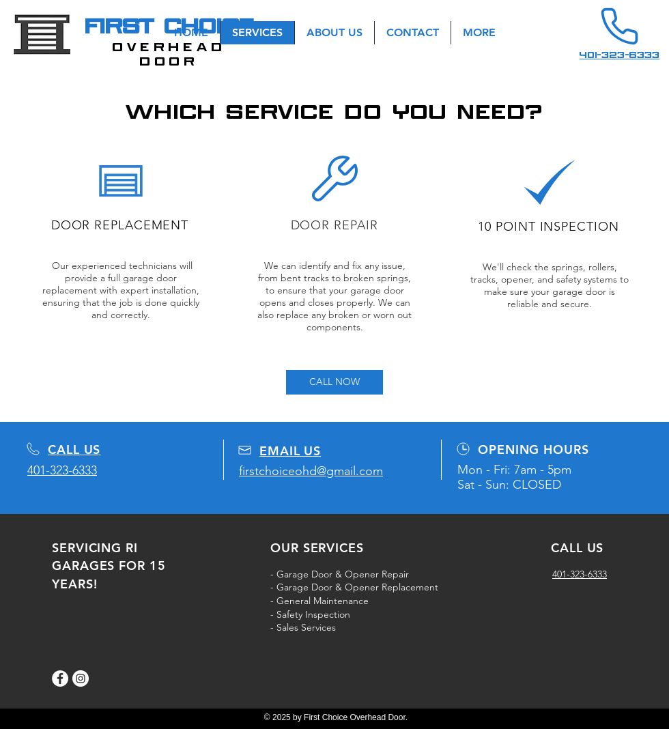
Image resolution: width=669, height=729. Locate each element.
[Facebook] (60, 678)
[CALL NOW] (334, 382)
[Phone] (619, 26)
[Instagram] (80, 678)
